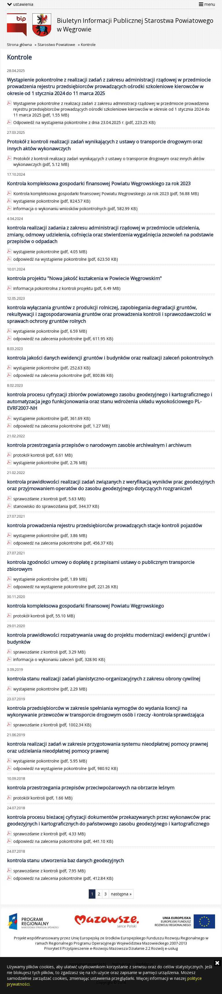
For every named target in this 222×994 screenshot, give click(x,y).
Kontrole (88, 44)
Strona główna (19, 44)
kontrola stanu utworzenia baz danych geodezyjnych (65, 860)
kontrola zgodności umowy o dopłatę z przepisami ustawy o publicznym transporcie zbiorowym (101, 565)
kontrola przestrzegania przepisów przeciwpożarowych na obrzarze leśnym (90, 787)
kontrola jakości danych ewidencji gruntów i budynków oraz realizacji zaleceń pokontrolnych (110, 358)
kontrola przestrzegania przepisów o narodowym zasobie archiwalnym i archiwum (99, 445)
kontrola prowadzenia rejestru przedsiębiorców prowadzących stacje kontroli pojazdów (104, 525)
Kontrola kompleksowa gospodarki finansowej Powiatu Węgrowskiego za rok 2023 (98, 183)
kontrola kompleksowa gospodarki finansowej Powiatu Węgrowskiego (85, 606)
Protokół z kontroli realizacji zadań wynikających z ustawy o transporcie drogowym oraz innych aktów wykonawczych (104, 144)
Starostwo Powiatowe (56, 44)
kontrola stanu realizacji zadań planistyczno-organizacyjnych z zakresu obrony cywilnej (103, 678)
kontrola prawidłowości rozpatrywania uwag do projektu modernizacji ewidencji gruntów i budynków (108, 638)
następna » (121, 894)
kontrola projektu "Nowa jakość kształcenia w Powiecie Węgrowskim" (84, 278)
